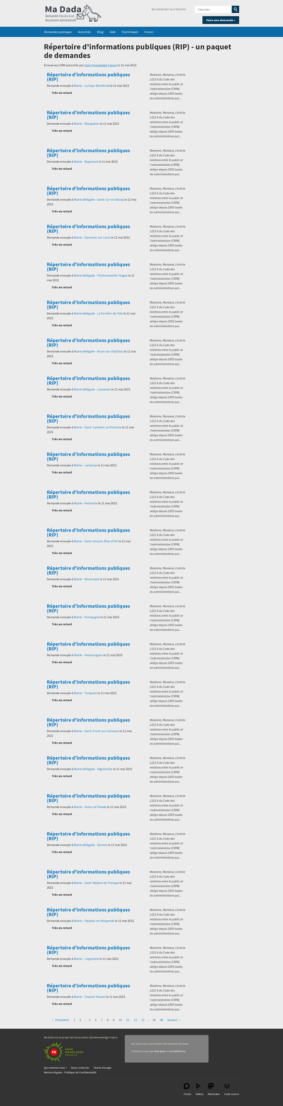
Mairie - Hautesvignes (88, 655)
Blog (100, 32)
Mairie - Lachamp (85, 465)
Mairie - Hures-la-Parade (90, 807)
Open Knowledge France (100, 65)
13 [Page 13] (142, 1020)
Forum (148, 32)
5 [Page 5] (90, 1020)
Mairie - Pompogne (87, 617)
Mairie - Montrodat (86, 579)
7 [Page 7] (102, 1020)
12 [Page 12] (135, 1020)
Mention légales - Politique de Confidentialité (70, 1072)
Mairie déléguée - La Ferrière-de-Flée (98, 313)
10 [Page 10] (120, 1020)
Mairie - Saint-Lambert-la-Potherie (97, 427)
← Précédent (60, 1020)
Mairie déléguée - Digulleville (93, 769)
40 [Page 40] (161, 1020)
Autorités (84, 32)
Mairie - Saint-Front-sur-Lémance (96, 731)
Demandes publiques (58, 32)
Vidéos (200, 1089)
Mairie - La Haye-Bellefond (91, 86)
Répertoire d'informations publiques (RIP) (88, 76)
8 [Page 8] (107, 1020)
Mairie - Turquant (85, 693)
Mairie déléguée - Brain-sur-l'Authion (98, 351)
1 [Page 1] (74, 1020)
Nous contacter (80, 1067)
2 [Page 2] (80, 1020)
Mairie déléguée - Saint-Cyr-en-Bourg (99, 199)
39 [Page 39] (154, 1020)
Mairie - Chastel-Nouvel (90, 997)
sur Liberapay (157, 1051)
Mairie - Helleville (85, 503)
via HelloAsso (177, 1051)
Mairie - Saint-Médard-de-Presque (96, 883)
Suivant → (174, 1020)
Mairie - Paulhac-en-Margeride (94, 921)
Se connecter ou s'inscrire (169, 9)
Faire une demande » (220, 20)
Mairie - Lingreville (86, 959)
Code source (231, 1089)
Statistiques (130, 32)
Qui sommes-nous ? (55, 1067)
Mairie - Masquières (86, 123)
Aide (113, 32)
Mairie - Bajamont (86, 161)
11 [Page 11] (127, 1020)
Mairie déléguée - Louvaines (92, 389)
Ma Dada (73, 13)
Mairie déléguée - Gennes (90, 845)
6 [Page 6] (95, 1020)
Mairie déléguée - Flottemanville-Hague (101, 275)
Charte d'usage (102, 1067)
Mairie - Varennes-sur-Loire (92, 237)
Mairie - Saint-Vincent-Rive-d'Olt (96, 541)
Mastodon (214, 1089)
